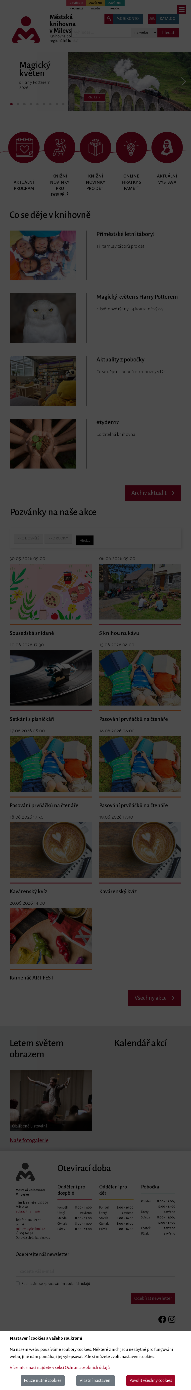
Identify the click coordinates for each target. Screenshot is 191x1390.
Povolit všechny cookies (151, 1380)
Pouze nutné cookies (42, 1380)
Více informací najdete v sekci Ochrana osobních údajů (60, 1367)
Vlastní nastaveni (96, 1380)
